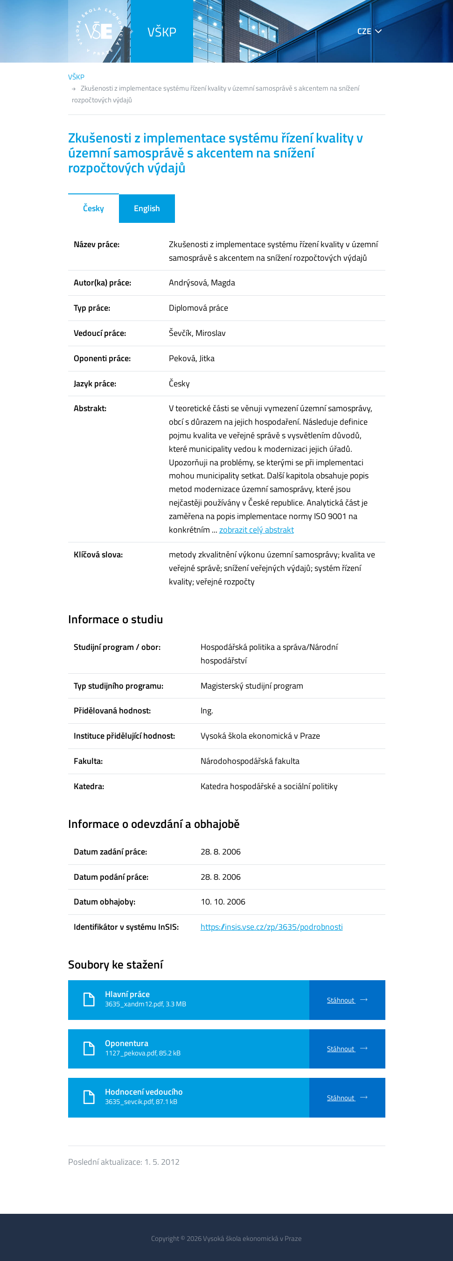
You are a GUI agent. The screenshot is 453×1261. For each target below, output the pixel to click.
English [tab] (147, 208)
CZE (364, 31)
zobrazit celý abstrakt (256, 529)
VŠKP (161, 31)
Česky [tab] (93, 208)
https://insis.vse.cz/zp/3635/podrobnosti (272, 926)
